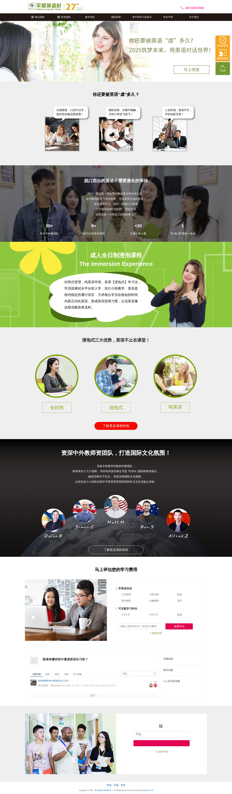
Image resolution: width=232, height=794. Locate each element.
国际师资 (116, 17)
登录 (123, 785)
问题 (66, 674)
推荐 (57, 674)
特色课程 (64, 17)
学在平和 (168, 17)
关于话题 (77, 674)
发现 (109, 785)
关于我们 (194, 17)
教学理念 (90, 17)
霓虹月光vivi (56, 685)
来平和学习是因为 (142, 17)
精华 (48, 674)
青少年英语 (43, 685)
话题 (116, 785)
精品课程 (37, 17)
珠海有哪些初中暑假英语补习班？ (54, 680)
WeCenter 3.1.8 (147, 790)
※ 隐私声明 (155, 633)
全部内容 (36, 674)
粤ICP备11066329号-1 (103, 790)
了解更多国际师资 (116, 549)
